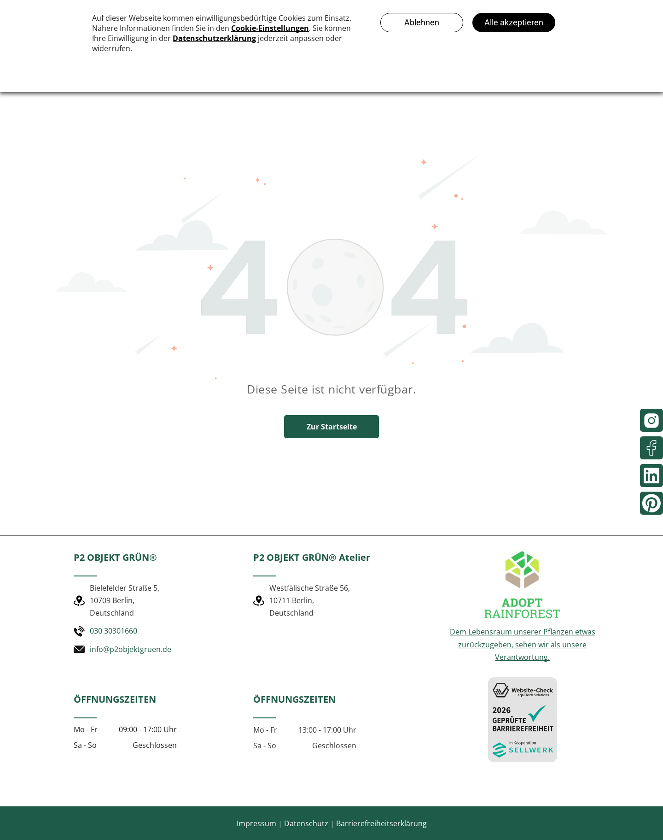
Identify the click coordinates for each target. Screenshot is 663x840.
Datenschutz (306, 823)
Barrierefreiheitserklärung (381, 823)
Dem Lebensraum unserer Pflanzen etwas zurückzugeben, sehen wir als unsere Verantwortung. (522, 644)
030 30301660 (113, 631)
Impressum (256, 823)
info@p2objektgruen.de (130, 649)
